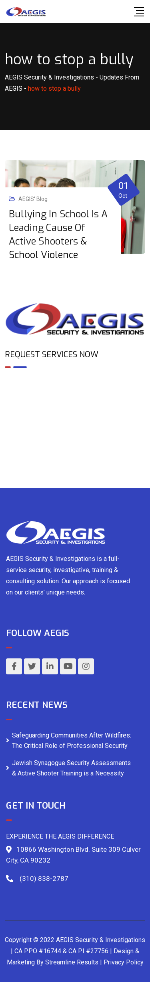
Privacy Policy (124, 962)
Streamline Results (71, 962)
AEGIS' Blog (33, 199)
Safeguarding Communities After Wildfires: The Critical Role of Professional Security (71, 740)
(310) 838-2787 (44, 879)
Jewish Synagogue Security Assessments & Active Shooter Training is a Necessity (71, 768)
